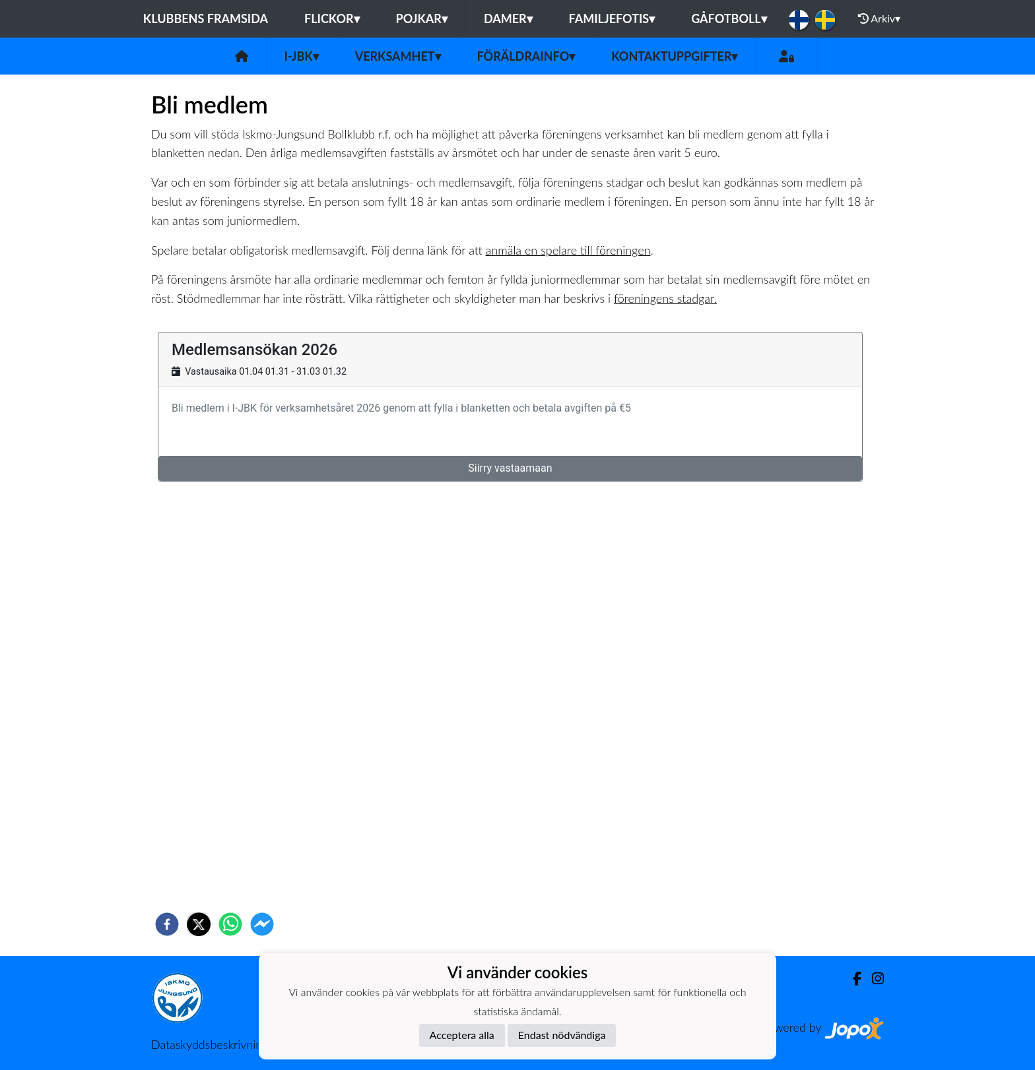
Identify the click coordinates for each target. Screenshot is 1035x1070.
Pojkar (422, 18)
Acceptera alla (462, 1034)
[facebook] (167, 924)
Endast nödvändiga (562, 1034)
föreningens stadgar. (665, 298)
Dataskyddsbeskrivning (209, 1044)
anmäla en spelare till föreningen (568, 250)
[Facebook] (851, 979)
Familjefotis (612, 18)
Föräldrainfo (526, 56)
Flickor (332, 18)
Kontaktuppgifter (674, 56)
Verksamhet (398, 56)
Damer (508, 18)
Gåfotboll (729, 18)
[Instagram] (872, 979)
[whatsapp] (230, 924)
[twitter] (199, 924)
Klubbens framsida (205, 18)
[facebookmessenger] (262, 924)
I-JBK (301, 56)
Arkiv (879, 18)
